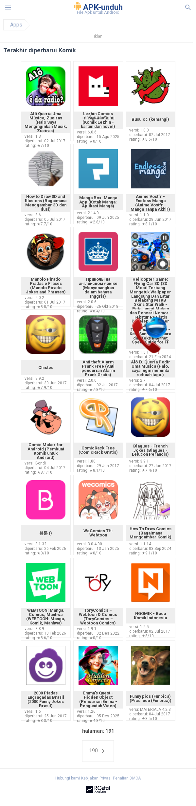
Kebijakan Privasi (96, 778)
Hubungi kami (67, 778)
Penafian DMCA (127, 778)
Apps (16, 24)
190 (98, 751)
